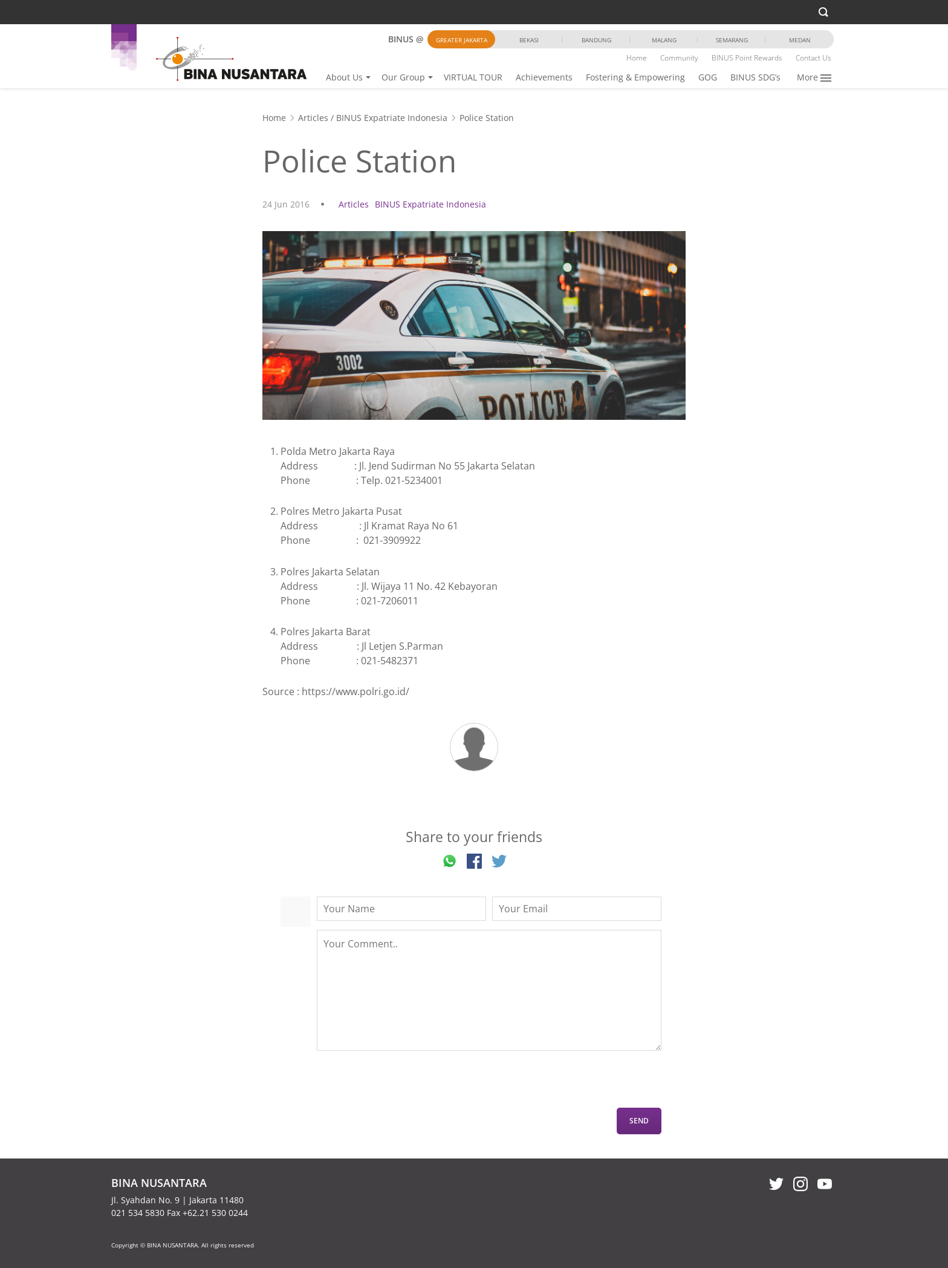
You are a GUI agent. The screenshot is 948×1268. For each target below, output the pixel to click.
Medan (800, 40)
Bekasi (529, 40)
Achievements (544, 77)
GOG (707, 77)
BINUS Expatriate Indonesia (391, 117)
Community (679, 58)
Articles (313, 117)
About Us (344, 77)
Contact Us (813, 58)
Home (636, 58)
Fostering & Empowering (635, 77)
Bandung (596, 40)
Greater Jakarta (461, 40)
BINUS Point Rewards (747, 58)
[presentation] (409, 1084)
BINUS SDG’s (755, 77)
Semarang (732, 40)
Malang (664, 40)
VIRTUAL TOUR (473, 77)
